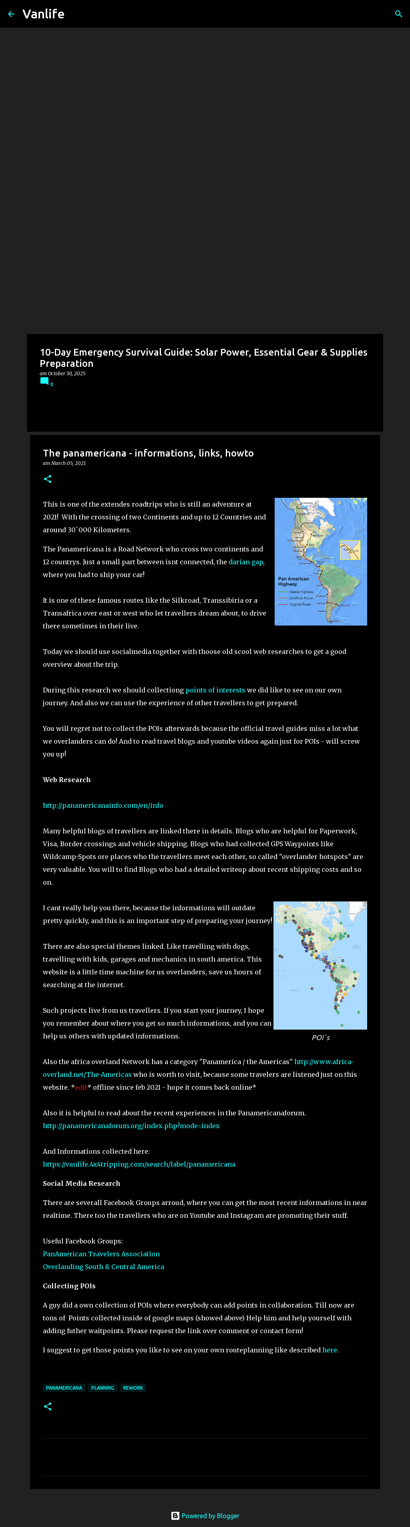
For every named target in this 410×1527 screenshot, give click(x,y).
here (329, 1350)
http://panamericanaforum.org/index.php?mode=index (131, 1126)
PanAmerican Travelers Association (101, 1254)
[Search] (399, 14)
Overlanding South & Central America (103, 1267)
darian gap (246, 562)
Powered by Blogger (205, 1515)
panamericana (64, 1387)
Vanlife (43, 13)
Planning (102, 1387)
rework (133, 1387)
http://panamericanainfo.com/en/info (103, 805)
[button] (47, 479)
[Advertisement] (205, 274)
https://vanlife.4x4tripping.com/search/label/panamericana (139, 1164)
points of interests (215, 690)
